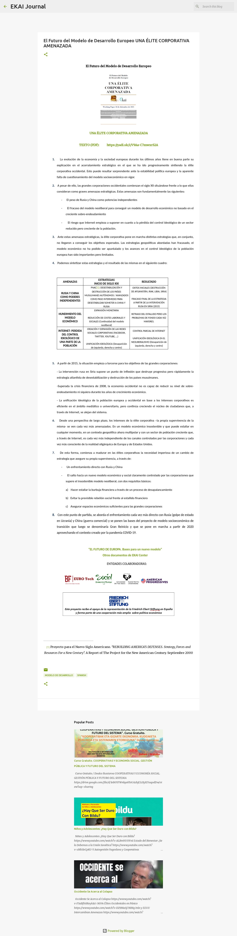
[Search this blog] (214, 6)
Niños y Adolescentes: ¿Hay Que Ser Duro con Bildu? (105, 828)
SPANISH (81, 675)
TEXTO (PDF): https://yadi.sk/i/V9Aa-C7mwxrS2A (118, 145)
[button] (46, 54)
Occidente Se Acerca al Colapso (93, 891)
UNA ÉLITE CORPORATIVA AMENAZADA (118, 133)
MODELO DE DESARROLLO (59, 675)
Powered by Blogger (118, 930)
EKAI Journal (28, 6)
